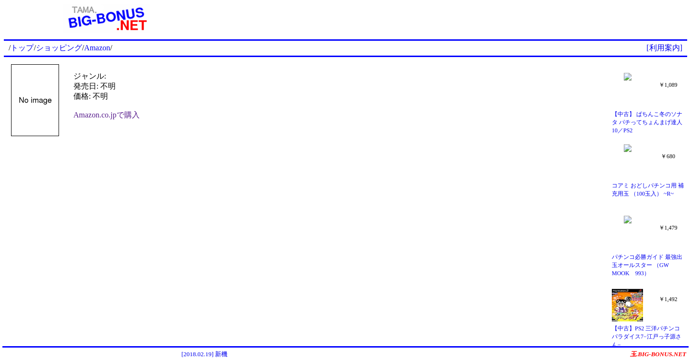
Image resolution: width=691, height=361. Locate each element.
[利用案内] (664, 48)
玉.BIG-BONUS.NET (658, 354)
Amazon (97, 48)
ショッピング (59, 48)
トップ (22, 48)
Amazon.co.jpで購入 (106, 115)
